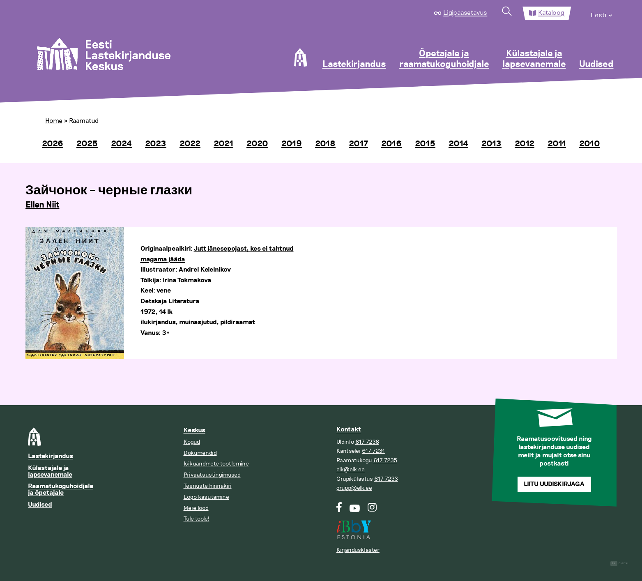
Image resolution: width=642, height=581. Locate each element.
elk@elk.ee (350, 469)
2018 (325, 143)
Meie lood (196, 508)
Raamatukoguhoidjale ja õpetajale (60, 489)
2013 (491, 143)
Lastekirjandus (354, 64)
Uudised (596, 64)
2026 (52, 143)
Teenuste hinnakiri (208, 485)
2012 (524, 143)
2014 (458, 143)
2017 (358, 143)
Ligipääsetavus (465, 13)
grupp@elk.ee (354, 487)
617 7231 (373, 450)
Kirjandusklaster (358, 549)
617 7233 (386, 478)
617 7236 (367, 441)
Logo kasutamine (206, 496)
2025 (87, 143)
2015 (425, 143)
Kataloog (551, 13)
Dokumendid (200, 453)
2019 (291, 143)
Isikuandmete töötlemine (216, 463)
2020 (257, 143)
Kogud (192, 441)
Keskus (194, 430)
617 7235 (385, 460)
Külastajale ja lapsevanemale (534, 59)
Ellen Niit (42, 205)
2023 (155, 143)
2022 (189, 143)
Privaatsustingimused (212, 474)
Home (53, 121)
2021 (223, 143)
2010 (589, 143)
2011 (557, 143)
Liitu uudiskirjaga (554, 484)
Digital (619, 563)
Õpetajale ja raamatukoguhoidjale (444, 59)
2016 (391, 143)
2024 (121, 143)
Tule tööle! (196, 518)
